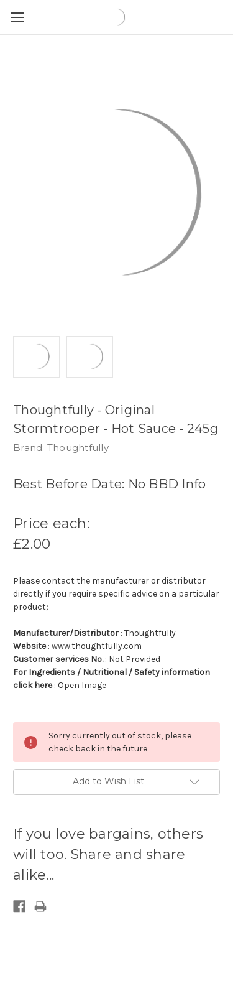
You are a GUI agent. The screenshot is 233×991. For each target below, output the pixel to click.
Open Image (82, 685)
